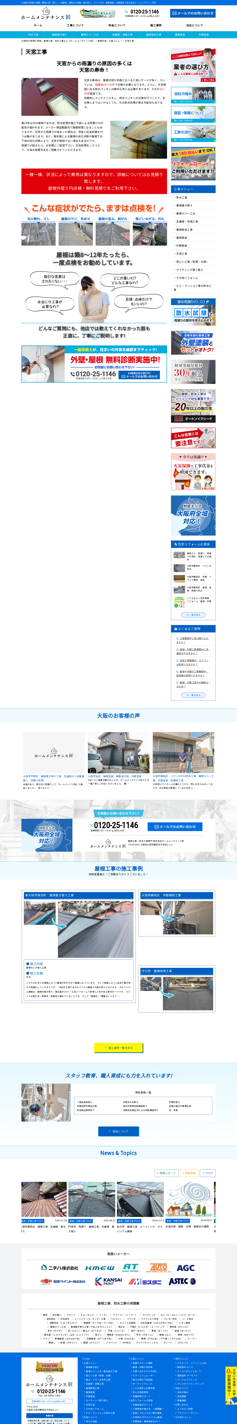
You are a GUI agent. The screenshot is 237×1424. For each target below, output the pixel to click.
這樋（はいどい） (183, 1330)
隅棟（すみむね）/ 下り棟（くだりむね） (162, 1338)
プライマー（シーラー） (125, 1314)
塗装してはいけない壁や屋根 (147, 1413)
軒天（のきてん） (145, 1334)
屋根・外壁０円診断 (143, 1367)
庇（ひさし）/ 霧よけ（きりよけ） (85, 1330)
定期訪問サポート (141, 1396)
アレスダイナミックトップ (190, 1384)
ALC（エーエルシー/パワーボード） (179, 1314)
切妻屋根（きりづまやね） (100, 1338)
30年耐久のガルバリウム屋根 (147, 1417)
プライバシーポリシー (188, 1413)
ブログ (207, 1173)
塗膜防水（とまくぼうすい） (64, 1322)
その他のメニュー (184, 1417)
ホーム (38, 25)
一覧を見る (193, 614)
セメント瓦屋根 (127, 1322)
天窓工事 (181, 254)
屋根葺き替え (59, 34)
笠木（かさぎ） (55, 1330)
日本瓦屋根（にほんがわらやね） (157, 1322)
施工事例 (156, 25)
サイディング (149, 1314)
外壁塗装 (204, 34)
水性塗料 (64, 1318)
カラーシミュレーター (144, 1375)
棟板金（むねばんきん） (119, 1334)
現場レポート (166, 1173)
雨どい (98, 1334)
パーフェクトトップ (187, 1380)
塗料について (181, 1359)
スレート (167, 1342)
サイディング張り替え (189, 270)
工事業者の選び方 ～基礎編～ (148, 1409)
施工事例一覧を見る (120, 1048)
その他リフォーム (187, 278)
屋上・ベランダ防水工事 (98, 1380)
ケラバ (46, 1338)
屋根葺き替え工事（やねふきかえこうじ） (92, 1326)
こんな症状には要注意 (144, 1388)
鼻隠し (52, 1342)
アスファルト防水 (150, 1318)
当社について (194, 25)
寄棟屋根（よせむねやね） (68, 1338)
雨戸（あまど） (139, 1330)
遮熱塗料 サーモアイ (187, 1375)
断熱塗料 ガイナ (185, 1367)
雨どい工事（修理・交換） (192, 262)
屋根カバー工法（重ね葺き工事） (102, 1371)
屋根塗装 (180, 34)
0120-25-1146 (145, 11)
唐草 (45, 1314)
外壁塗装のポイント (143, 1405)
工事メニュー (90, 1363)
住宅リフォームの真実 (142, 1400)
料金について (117, 25)
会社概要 (181, 1396)
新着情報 (189, 1173)
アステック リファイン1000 (192, 1363)
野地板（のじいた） (180, 1326)
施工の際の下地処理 (143, 1380)
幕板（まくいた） (160, 1330)
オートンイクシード (143, 1384)
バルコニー (116, 1318)
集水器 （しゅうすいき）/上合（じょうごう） (67, 1334)
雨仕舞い (57, 1314)
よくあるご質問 (185, 1409)
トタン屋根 (184, 1322)
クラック (70, 1314)
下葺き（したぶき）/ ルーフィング (147, 1326)
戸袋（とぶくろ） (117, 1330)
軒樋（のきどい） (69, 1342)
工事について (75, 25)
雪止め (121, 1326)
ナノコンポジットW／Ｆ (189, 1371)
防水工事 (33, 34)
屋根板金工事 (153, 34)
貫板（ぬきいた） (187, 1334)
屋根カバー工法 (90, 34)
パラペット (111, 1342)
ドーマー (192, 1338)
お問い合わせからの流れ (145, 1371)
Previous (19, 1207)
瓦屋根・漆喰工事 (122, 34)
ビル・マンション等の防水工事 (193, 288)
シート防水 (187, 1318)
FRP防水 (126, 1342)
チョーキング (87, 1314)
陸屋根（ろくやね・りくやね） (99, 1322)
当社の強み (182, 1392)
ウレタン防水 (170, 1318)
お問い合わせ (181, 1405)
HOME (87, 1359)
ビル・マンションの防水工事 (100, 1413)
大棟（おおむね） (127, 1338)
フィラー (103, 1314)
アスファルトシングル (147, 1342)
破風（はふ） (166, 1334)
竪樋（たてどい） (92, 1342)
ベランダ (131, 1318)
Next (218, 1207)
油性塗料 (50, 1318)
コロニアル (182, 1342)
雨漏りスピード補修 (143, 1363)
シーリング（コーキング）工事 (89, 1318)
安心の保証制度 (140, 1392)
